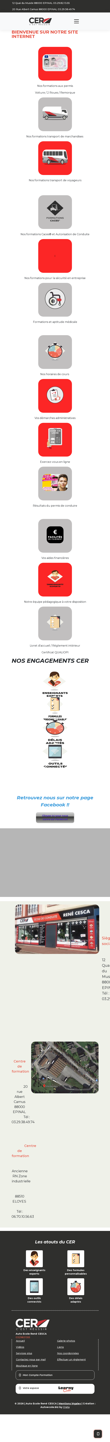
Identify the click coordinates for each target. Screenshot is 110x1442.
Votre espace (46, 1389)
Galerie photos (66, 1340)
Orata (66, 1407)
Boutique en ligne (27, 1365)
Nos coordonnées (68, 1353)
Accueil (20, 1340)
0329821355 (23, 1337)
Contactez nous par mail (31, 1359)
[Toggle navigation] (76, 21)
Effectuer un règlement (71, 1359)
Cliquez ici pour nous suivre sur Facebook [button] (55, 817)
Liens (60, 1347)
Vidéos (20, 1347)
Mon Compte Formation (36, 1375)
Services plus (24, 1353)
